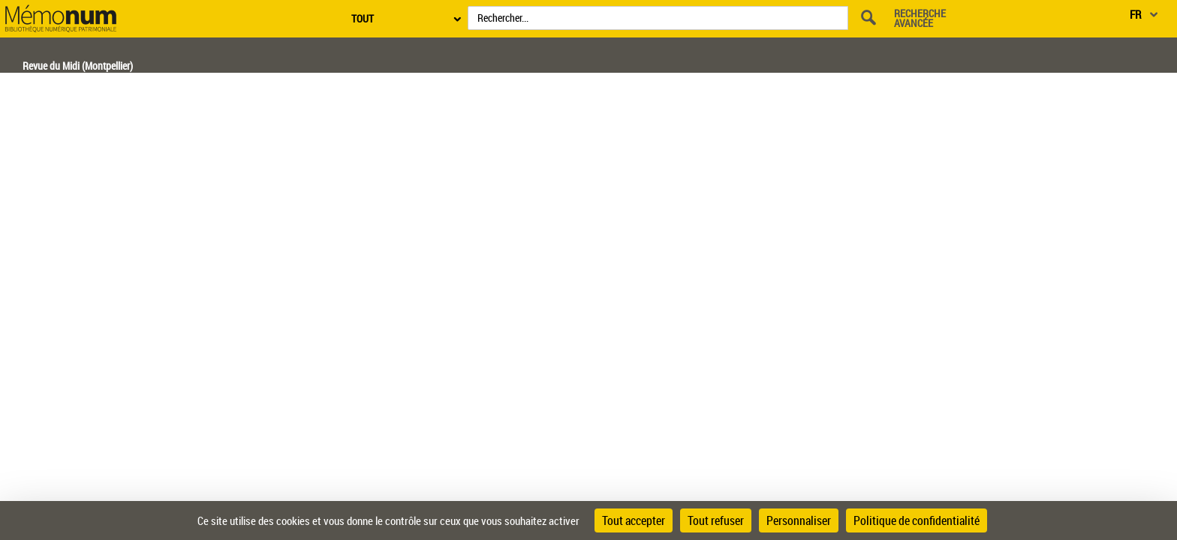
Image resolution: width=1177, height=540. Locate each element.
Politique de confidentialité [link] (916, 520)
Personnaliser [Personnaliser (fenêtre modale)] (798, 520)
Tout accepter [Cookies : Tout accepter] (633, 520)
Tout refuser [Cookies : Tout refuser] (716, 520)
